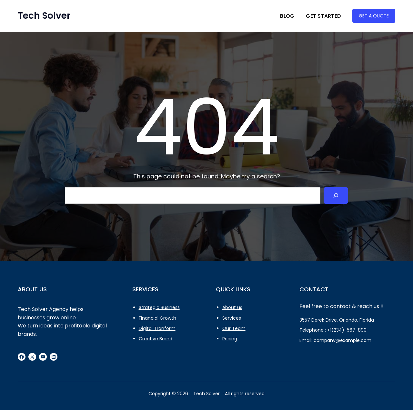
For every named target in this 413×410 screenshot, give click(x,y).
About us (232, 307)
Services (231, 318)
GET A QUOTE (374, 16)
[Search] (336, 195)
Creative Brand (155, 338)
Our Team (234, 328)
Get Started (323, 16)
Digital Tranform (157, 328)
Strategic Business (159, 307)
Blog (287, 16)
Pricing (229, 338)
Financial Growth (157, 318)
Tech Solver (44, 15)
